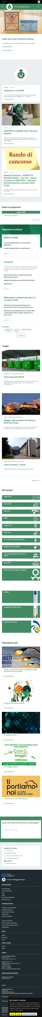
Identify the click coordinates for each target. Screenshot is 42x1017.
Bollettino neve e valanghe (12, 547)
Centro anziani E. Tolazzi (15, 464)
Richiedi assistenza (11, 853)
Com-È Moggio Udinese (11, 767)
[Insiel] (5, 1015)
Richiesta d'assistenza (7, 989)
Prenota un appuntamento (8, 1001)
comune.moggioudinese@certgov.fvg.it (12, 968)
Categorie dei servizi (7, 903)
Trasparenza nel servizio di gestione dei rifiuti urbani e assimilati (17, 993)
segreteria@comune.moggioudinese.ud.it (12, 963)
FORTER (6, 592)
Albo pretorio (5, 996)
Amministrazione (6, 884)
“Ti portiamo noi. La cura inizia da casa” (16, 799)
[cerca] (38, 7)
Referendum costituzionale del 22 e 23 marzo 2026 (20, 299)
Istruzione (8, 262)
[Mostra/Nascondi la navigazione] (3, 6)
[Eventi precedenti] (3, 212)
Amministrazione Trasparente (10, 973)
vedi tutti (21, 335)
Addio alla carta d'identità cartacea (18, 39)
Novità (3, 931)
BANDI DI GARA (11, 237)
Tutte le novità (7, 50)
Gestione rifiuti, (7, 374)
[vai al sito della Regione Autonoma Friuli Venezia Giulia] (4, 1)
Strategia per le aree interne (12, 607)
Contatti (4, 952)
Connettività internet (10, 735)
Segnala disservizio (11, 863)
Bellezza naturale (17, 417)
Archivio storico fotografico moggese (15, 570)
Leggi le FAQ (9, 850)
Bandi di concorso (6, 978)
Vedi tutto (36, 220)
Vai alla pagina (9, 99)
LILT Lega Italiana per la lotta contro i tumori (15, 555)
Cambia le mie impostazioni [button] (29, 1014)
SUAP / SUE (7, 504)
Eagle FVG (7, 511)
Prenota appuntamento (12, 858)
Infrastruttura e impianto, (14, 461)
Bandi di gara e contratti (7, 977)
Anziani (22, 461)
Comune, (6, 417)
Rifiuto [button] (18, 1014)
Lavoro (5, 128)
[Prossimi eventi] (39, 212)
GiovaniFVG (7, 563)
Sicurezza (6, 87)
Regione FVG (8, 497)
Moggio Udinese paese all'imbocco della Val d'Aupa (19, 421)
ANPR (5, 518)
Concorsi (6, 172)
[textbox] (18, 830)
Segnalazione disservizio (8, 992)
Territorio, (10, 417)
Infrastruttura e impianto (17, 374)
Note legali (5, 1009)
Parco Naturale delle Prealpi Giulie (14, 539)
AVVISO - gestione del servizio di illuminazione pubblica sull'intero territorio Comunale (20, 670)
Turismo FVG (8, 525)
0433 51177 (14, 855)
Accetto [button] (12, 1014)
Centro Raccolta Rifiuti (14, 377)
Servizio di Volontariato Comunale (14, 703)
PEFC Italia (7, 532)
